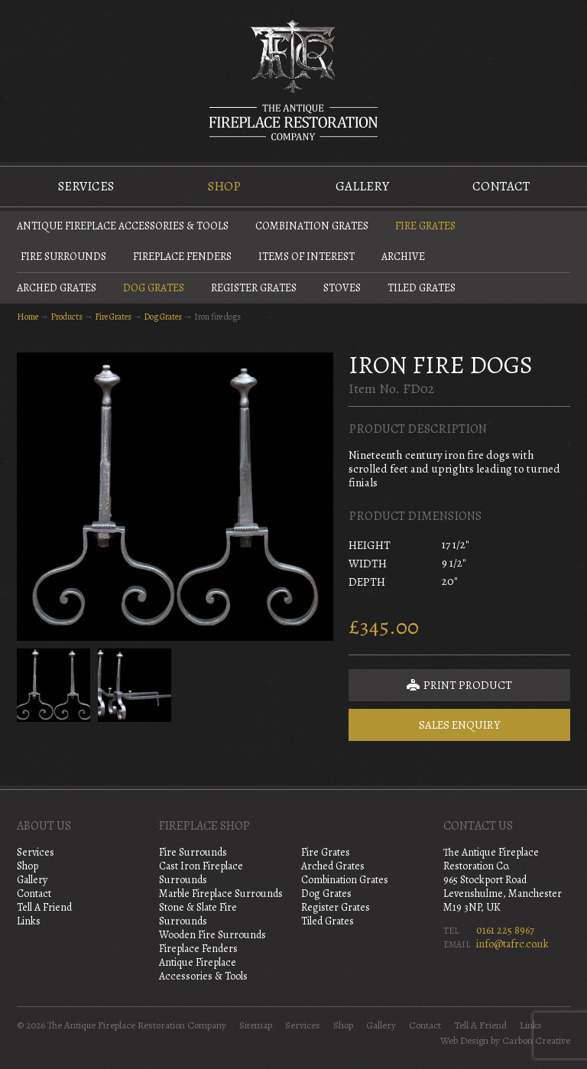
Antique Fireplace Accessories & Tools (123, 226)
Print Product (459, 685)
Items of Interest (306, 256)
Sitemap (255, 1025)
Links (29, 921)
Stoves (342, 288)
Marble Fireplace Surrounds (221, 893)
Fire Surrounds (63, 256)
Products (66, 316)
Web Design (464, 1041)
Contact (501, 186)
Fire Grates (425, 226)
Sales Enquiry (460, 725)
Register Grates (254, 288)
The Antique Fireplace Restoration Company (293, 79)
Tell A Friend (44, 907)
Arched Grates (56, 288)
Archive (403, 256)
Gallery (362, 186)
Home (27, 316)
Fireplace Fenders (182, 256)
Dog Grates (153, 288)
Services (86, 186)
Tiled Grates (422, 288)
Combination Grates (311, 226)
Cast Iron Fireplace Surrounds (201, 873)
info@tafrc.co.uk (512, 944)
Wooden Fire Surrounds (212, 935)
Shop (224, 186)
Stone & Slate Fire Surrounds (198, 914)
